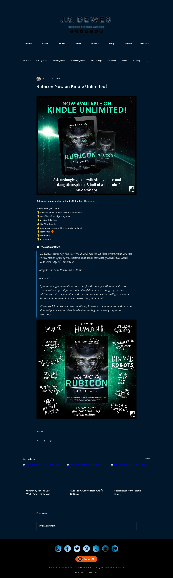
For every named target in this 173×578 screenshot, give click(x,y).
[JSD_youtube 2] (96, 31)
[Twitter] (81, 31)
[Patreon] (115, 548)
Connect (108, 567)
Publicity (136, 60)
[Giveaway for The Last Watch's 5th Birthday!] (42, 475)
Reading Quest (59, 60)
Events (124, 60)
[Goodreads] (91, 31)
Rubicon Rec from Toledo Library (127, 492)
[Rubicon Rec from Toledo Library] (130, 475)
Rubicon (40, 431)
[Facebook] (76, 31)
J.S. (69, 20)
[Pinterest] (86, 31)
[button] (146, 60)
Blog (98, 567)
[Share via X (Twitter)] (44, 440)
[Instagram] (72, 31)
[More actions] (135, 78)
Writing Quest (42, 60)
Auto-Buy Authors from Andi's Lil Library (86, 492)
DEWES (94, 20)
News (79, 567)
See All (147, 459)
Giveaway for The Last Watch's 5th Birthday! (38, 492)
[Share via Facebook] (37, 440)
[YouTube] (105, 548)
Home (52, 567)
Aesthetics (111, 60)
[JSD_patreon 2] (101, 31)
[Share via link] (51, 440)
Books (70, 567)
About (61, 567)
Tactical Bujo (96, 60)
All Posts (27, 60)
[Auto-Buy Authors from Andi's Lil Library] (86, 475)
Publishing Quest (78, 60)
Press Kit (119, 567)
